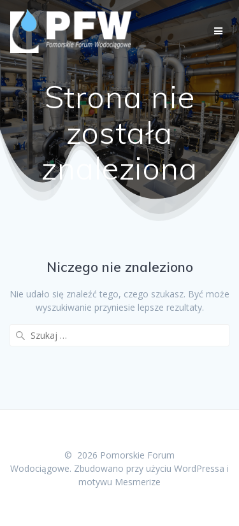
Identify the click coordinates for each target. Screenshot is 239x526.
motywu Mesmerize (119, 482)
